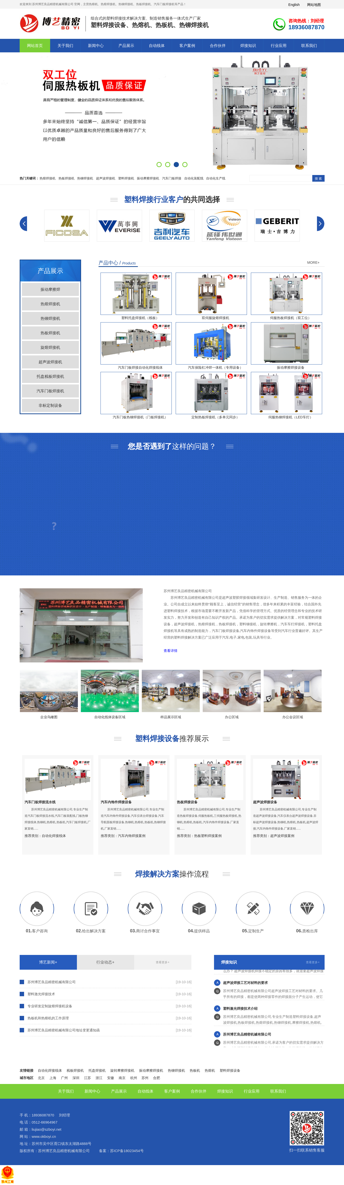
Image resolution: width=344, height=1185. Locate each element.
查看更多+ (162, 962)
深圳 (75, 1078)
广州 (64, 1078)
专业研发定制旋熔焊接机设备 (50, 1006)
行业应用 (279, 46)
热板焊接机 (66, 178)
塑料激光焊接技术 (41, 994)
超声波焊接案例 (282, 836)
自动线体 (157, 46)
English (294, 5)
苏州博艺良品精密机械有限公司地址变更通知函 (64, 1030)
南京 (122, 1078)
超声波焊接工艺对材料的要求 (245, 984)
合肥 (156, 1078)
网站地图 (314, 5)
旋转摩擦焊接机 (122, 1070)
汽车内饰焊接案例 (131, 836)
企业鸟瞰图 (56, 717)
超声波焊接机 (105, 178)
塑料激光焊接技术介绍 (240, 1010)
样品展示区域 (178, 717)
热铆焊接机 (85, 178)
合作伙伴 (218, 46)
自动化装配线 (193, 178)
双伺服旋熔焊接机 (215, 318)
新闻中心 (96, 46)
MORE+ (313, 262)
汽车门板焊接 (171, 178)
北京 (41, 1078)
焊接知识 (248, 46)
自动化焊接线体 (54, 836)
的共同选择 (172, 199)
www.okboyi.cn (44, 1136)
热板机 (195, 1070)
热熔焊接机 (48, 178)
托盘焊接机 (97, 1070)
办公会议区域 (300, 717)
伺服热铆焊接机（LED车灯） (290, 417)
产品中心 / (117, 262)
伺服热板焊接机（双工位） (290, 318)
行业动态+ (105, 962)
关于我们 (65, 46)
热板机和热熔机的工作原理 (48, 1018)
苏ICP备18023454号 (127, 1151)
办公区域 (239, 717)
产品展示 (126, 46)
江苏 (87, 1078)
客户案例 (187, 46)
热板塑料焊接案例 (208, 836)
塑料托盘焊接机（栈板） (140, 318)
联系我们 (309, 46)
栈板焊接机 (75, 1070)
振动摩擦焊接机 (148, 178)
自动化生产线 (215, 178)
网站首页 (35, 46)
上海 (52, 1078)
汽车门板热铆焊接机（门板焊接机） (140, 417)
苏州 (145, 1078)
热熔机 (210, 1070)
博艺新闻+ (48, 962)
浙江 (99, 1078)
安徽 (110, 1078)
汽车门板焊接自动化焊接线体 (140, 367)
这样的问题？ (172, 446)
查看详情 (170, 651)
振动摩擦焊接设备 (290, 367)
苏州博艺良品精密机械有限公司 (52, 982)
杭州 (133, 1078)
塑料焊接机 (126, 178)
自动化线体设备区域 (117, 717)
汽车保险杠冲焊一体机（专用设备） (215, 367)
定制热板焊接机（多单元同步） (215, 417)
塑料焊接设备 (230, 1070)
